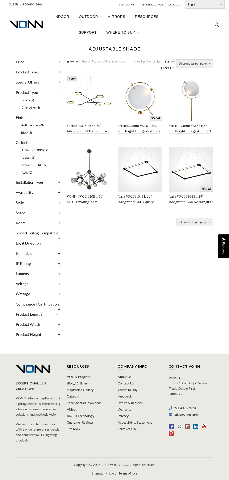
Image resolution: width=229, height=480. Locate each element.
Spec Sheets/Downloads (84, 403)
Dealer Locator (152, 4)
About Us (125, 377)
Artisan (28, 157)
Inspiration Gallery (80, 390)
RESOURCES (146, 17)
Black (26, 132)
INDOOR (61, 17)
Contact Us (126, 383)
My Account (128, 4)
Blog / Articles (77, 383)
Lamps (28, 100)
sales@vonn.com (185, 414)
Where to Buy (127, 390)
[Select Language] (205, 4)
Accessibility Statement (135, 422)
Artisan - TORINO (36, 150)
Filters (166, 68)
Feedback (125, 396)
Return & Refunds (130, 403)
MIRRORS (116, 17)
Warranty (124, 409)
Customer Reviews (80, 422)
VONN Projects (78, 377)
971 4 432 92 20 (184, 408)
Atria (27, 172)
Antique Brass (32, 125)
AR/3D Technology (80, 416)
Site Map (73, 429)
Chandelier (31, 107)
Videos (72, 409)
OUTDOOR (88, 17)
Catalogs (174, 4)
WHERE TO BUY (120, 33)
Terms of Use (127, 429)
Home (74, 61)
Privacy (123, 416)
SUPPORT (88, 33)
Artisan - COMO (34, 165)
